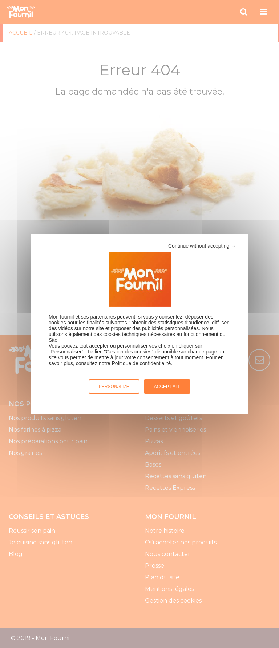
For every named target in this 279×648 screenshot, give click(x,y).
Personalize (114, 386)
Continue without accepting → (202, 246)
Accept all (167, 386)
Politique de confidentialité (141, 363)
